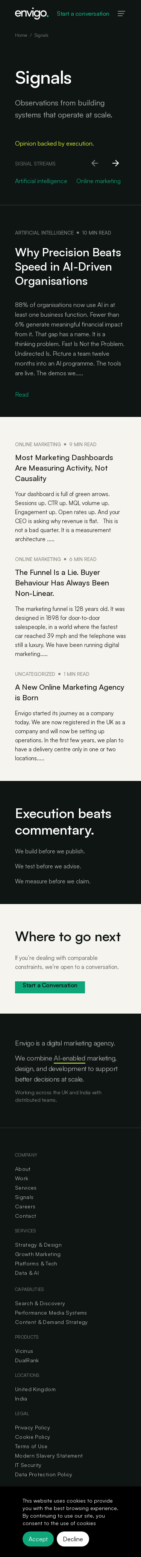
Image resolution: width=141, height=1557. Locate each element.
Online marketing (38, 444)
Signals (24, 1197)
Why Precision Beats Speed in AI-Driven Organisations (68, 266)
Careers (25, 1206)
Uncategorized (35, 674)
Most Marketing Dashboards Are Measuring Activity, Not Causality (64, 468)
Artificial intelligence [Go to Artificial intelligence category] (41, 181)
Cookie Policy (32, 1437)
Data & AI (27, 1273)
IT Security (28, 1465)
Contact (25, 1216)
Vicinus (24, 1351)
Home (21, 35)
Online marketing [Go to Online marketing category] (98, 181)
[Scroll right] (116, 163)
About (23, 1169)
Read (22, 394)
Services (26, 1187)
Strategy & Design (38, 1244)
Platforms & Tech (36, 1263)
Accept (38, 1539)
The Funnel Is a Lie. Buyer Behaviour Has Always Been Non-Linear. (62, 582)
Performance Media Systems (51, 1312)
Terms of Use (31, 1446)
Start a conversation (83, 13)
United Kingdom (35, 1389)
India (21, 1398)
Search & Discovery (40, 1303)
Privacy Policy (32, 1427)
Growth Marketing (38, 1254)
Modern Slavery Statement (49, 1455)
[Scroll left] (95, 163)
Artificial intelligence (44, 233)
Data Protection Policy (44, 1474)
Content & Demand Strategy (51, 1322)
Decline (73, 1539)
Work (21, 1178)
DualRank (27, 1360)
